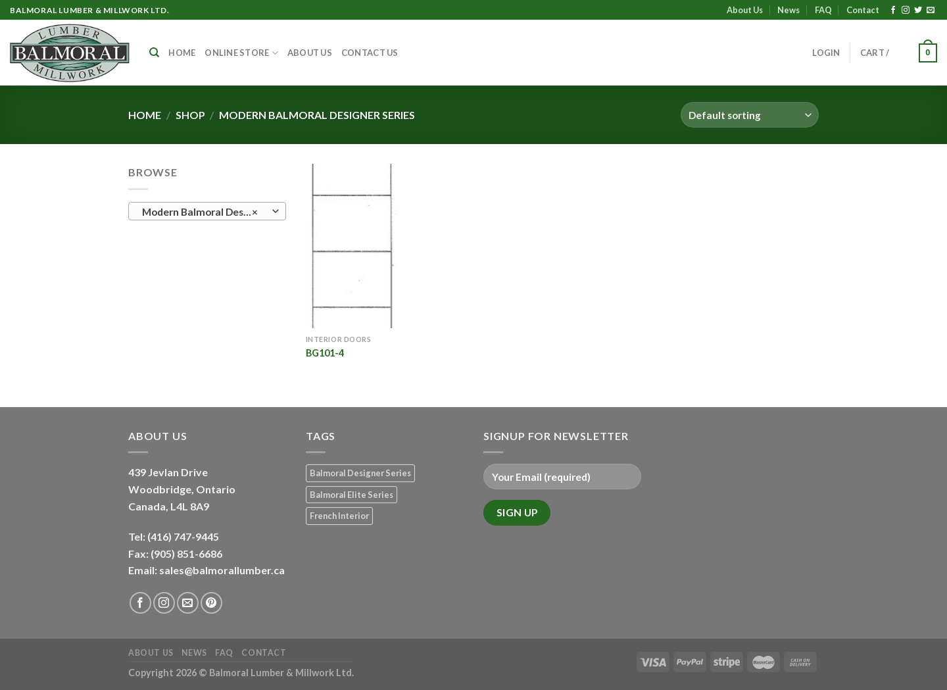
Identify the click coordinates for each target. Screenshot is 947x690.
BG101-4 (325, 352)
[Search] (154, 52)
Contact (862, 10)
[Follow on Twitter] (918, 10)
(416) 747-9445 (184, 536)
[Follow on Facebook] (893, 10)
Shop (190, 115)
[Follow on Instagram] (906, 10)
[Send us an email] (931, 10)
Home (181, 52)
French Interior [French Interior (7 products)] (339, 515)
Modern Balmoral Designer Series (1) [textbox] (207, 212)
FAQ (823, 10)
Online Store (241, 53)
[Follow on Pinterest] (211, 603)
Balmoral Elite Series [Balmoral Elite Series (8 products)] (351, 494)
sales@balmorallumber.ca (222, 570)
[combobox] (207, 211)
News (788, 10)
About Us (745, 10)
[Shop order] (750, 115)
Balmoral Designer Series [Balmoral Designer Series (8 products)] (360, 473)
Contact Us (370, 52)
